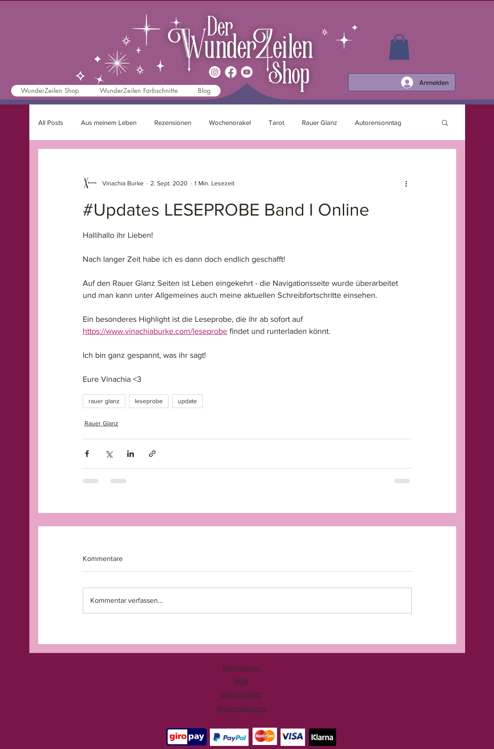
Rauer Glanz (319, 122)
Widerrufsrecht (241, 708)
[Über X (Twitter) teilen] (108, 453)
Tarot (276, 122)
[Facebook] (231, 72)
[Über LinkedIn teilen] (130, 453)
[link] (399, 47)
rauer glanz (104, 401)
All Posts (50, 122)
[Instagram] (215, 72)
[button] (445, 122)
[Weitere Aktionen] (406, 183)
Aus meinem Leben (109, 122)
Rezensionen (172, 122)
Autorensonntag (378, 122)
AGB (241, 681)
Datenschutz (241, 694)
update (187, 401)
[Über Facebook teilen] (87, 453)
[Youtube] (247, 72)
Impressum (241, 667)
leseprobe (149, 401)
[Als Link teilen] (152, 453)
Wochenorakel (230, 122)
